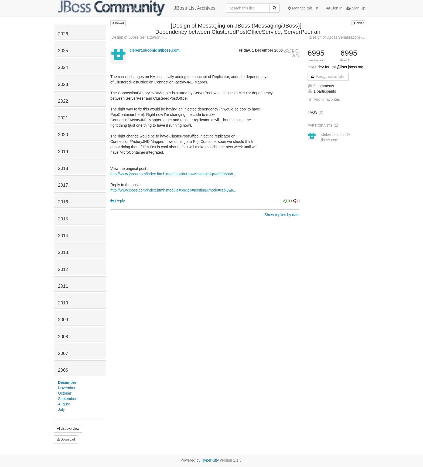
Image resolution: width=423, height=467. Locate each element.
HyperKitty (210, 460)
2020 (63, 134)
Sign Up (355, 8)
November (67, 388)
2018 (63, 168)
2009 (63, 319)
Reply (117, 201)
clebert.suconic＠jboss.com (154, 50)
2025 (63, 50)
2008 (63, 336)
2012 (63, 269)
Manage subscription (328, 77)
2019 (63, 151)
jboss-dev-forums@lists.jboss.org (335, 67)
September (67, 399)
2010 (63, 302)
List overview (68, 429)
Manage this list (303, 8)
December (67, 382)
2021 (63, 117)
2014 (63, 235)
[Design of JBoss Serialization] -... (138, 37)
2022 (63, 101)
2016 (63, 201)
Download (66, 439)
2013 (63, 252)
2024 (63, 67)
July (61, 409)
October (64, 393)
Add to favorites (324, 99)
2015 (63, 218)
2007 (63, 353)
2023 (63, 84)
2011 (63, 286)
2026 (63, 33)
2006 (63, 370)
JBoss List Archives (137, 8)
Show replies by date (281, 215)
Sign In (334, 8)
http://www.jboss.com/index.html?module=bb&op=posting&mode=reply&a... (173, 190)
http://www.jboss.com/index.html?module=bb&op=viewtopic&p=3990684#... (173, 174)
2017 (63, 185)
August (64, 404)
